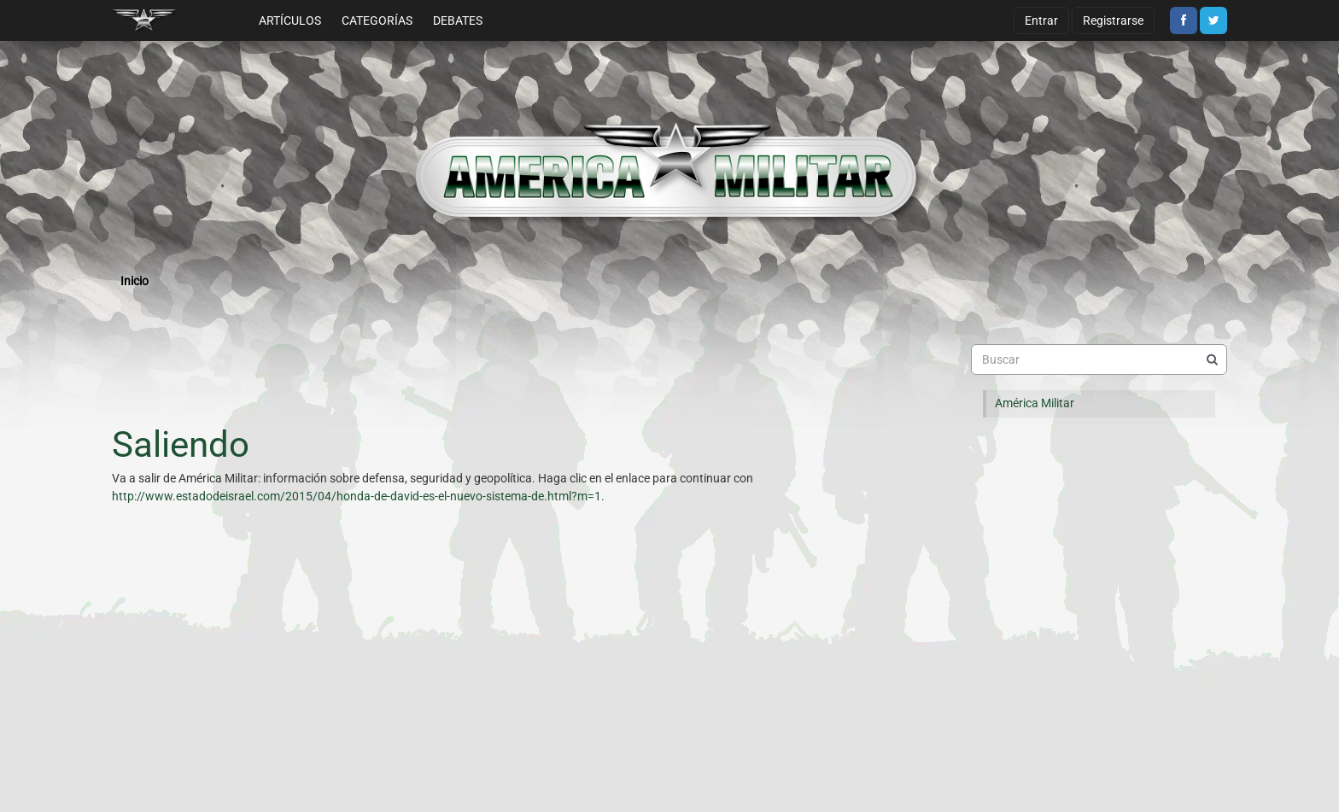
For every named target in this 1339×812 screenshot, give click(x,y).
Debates (457, 20)
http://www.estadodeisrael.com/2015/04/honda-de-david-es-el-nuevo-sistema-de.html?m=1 (356, 496)
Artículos (290, 20)
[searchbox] (1099, 359)
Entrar (1041, 20)
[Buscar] (1211, 359)
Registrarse (1113, 20)
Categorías (377, 20)
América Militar (1034, 403)
